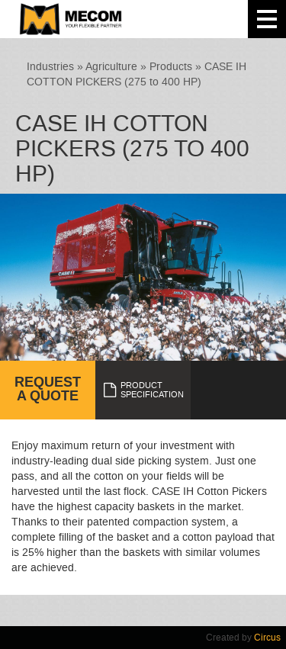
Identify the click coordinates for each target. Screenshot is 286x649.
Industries (50, 66)
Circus (267, 637)
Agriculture (111, 66)
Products (170, 66)
